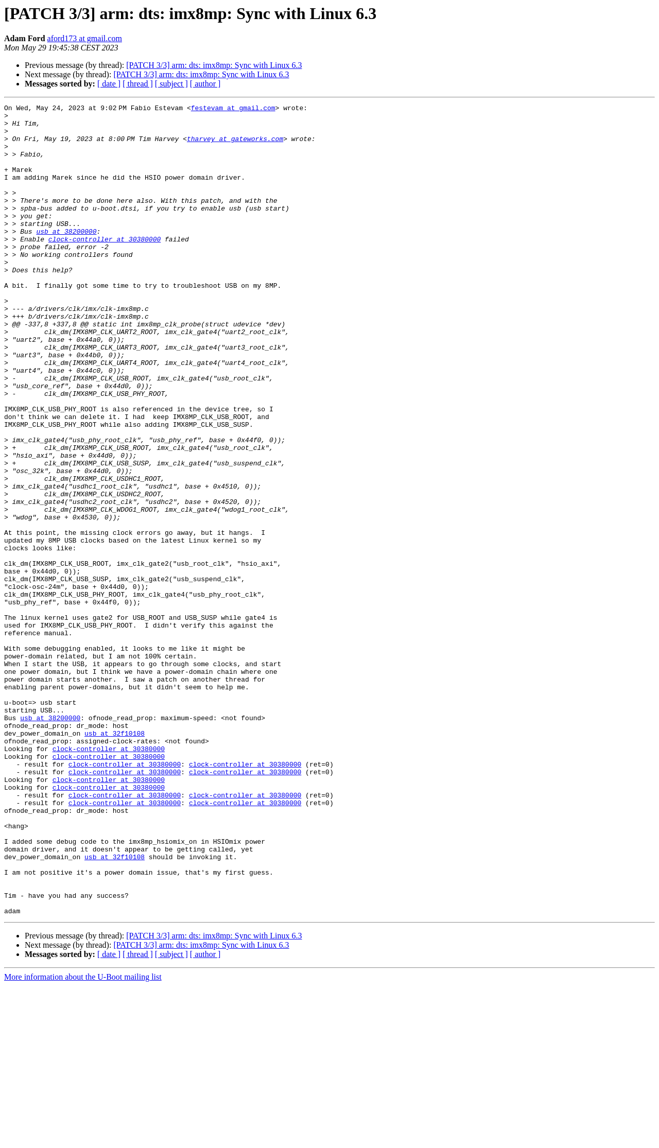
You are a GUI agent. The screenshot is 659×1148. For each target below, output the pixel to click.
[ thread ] (138, 83)
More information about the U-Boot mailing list (83, 1139)
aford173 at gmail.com (84, 38)
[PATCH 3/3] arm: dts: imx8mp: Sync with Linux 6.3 (214, 65)
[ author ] (205, 83)
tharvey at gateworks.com (237, 146)
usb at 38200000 (66, 257)
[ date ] (108, 83)
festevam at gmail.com (235, 109)
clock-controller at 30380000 (104, 266)
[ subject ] (171, 83)
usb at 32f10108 (114, 859)
